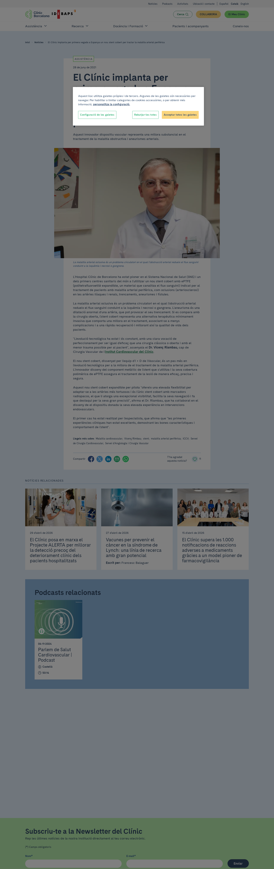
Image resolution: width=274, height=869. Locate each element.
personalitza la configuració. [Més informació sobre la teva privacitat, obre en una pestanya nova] (111, 104)
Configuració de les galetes (97, 114)
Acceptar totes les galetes (180, 114)
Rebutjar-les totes (145, 114)
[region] (138, 106)
